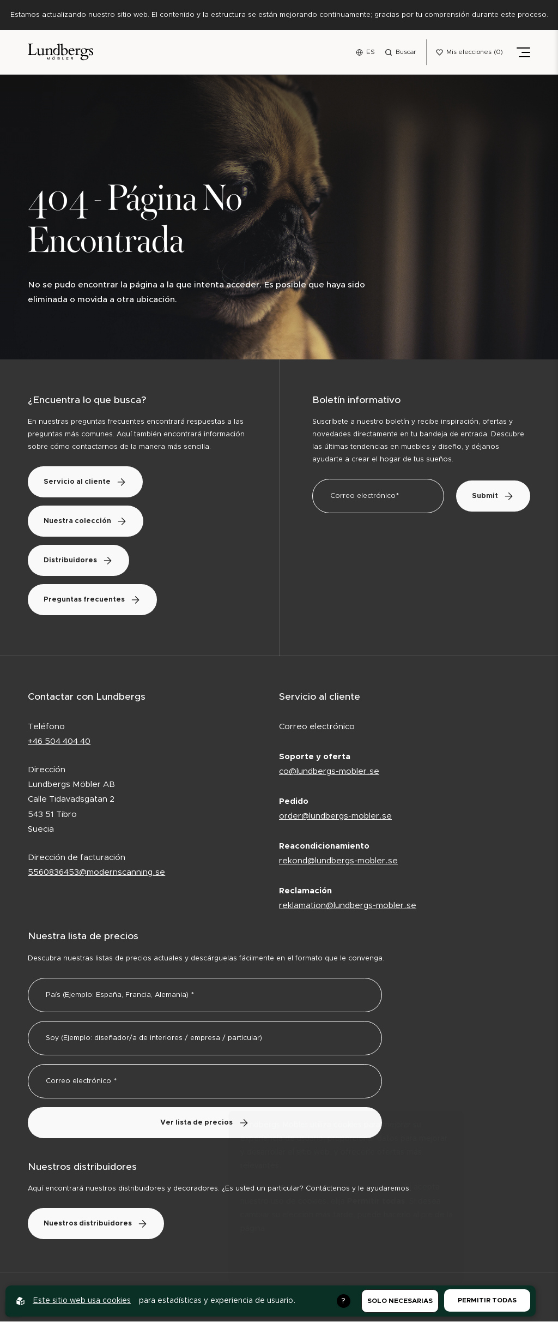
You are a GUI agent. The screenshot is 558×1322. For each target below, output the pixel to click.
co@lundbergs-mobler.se (329, 772)
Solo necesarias (400, 1300)
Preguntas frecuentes (93, 601)
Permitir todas (487, 1300)
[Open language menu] (365, 52)
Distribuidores (79, 561)
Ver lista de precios (205, 1123)
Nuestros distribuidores (97, 1224)
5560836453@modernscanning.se (96, 873)
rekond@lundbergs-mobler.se (338, 861)
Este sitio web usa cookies (82, 1301)
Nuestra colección (86, 522)
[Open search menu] (400, 52)
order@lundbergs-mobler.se (335, 817)
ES (370, 52)
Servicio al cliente (86, 483)
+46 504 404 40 (59, 742)
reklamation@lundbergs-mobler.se (347, 907)
